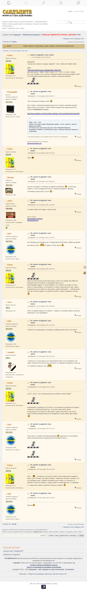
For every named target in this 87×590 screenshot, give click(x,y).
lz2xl (9, 231)
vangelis (10, 350)
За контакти (69, 567)
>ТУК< (78, 32)
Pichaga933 (12, 90)
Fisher (10, 53)
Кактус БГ (63, 572)
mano (9, 198)
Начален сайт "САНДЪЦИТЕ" (13, 549)
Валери (45, 24)
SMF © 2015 (40, 581)
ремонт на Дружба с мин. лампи (42, 53)
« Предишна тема (67, 36)
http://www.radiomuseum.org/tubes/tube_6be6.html (44, 68)
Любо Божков (53, 24)
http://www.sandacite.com (34, 141)
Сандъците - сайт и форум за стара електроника (46, 567)
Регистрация (79, 11)
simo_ (10, 300)
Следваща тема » (79, 36)
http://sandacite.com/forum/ (34, 216)
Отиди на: (43, 533)
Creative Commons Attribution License (43, 563)
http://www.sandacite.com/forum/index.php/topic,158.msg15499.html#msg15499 (53, 111)
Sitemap (55, 581)
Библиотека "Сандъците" (11, 552)
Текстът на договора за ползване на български (44, 565)
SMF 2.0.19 (33, 581)
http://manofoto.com (32, 218)
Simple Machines (48, 581)
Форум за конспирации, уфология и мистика (43, 572)
